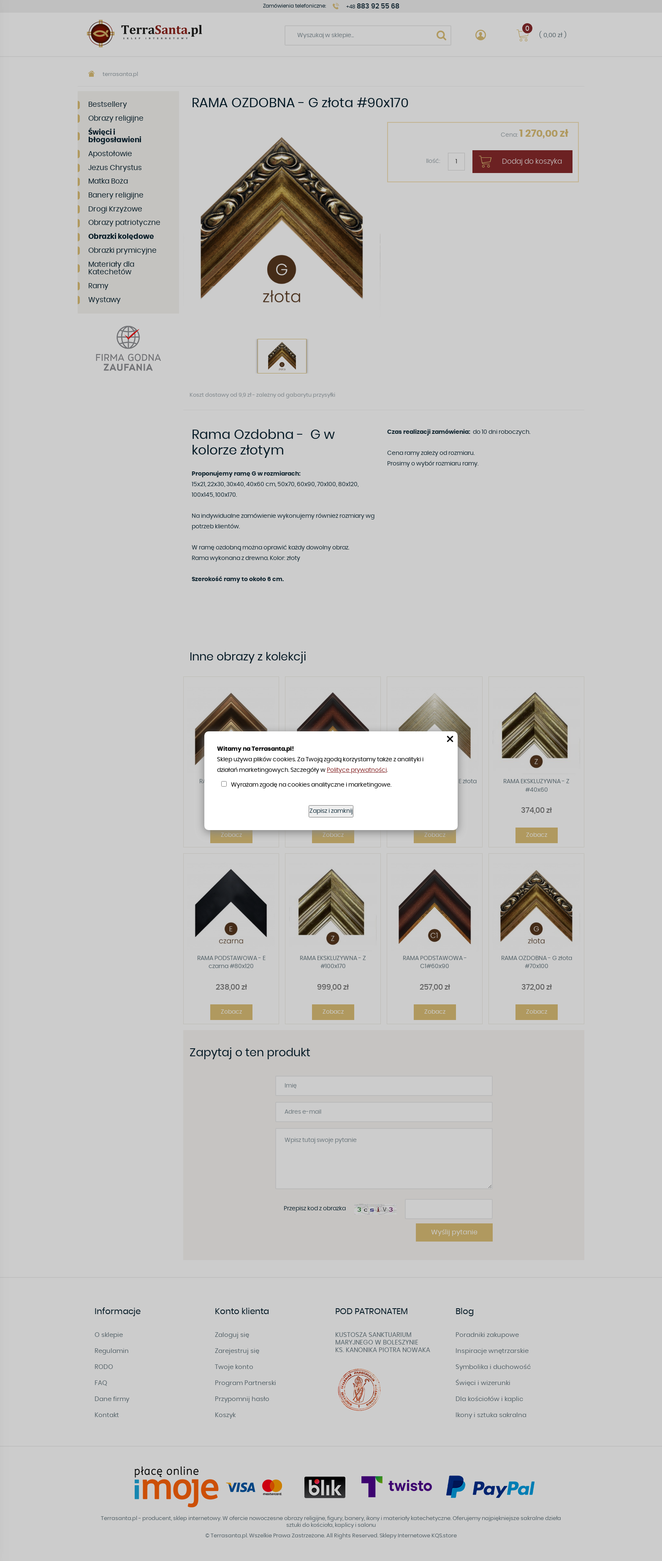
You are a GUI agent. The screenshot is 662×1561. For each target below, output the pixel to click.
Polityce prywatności (357, 770)
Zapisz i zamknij (331, 811)
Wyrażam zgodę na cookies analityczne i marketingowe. (311, 785)
